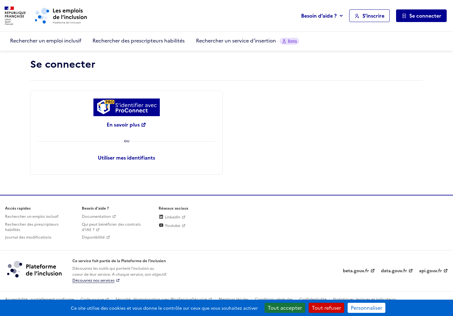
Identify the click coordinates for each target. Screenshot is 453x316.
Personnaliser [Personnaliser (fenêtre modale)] (366, 308)
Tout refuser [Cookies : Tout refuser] (326, 308)
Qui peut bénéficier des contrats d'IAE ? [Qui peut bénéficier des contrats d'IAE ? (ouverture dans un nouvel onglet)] (111, 227)
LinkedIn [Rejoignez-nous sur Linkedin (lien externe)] (169, 217)
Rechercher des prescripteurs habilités (138, 40)
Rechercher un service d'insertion (247, 41)
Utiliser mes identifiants (126, 157)
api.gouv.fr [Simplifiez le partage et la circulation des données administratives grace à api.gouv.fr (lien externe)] (430, 271)
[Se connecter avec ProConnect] (126, 107)
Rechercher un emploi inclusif (45, 40)
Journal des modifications (28, 237)
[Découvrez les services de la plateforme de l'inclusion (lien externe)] (35, 269)
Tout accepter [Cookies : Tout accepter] (285, 308)
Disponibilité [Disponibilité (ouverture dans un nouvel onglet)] (93, 237)
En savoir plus (123, 124)
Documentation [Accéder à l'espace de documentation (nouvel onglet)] (96, 216)
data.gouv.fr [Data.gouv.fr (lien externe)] (394, 271)
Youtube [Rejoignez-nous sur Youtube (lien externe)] (169, 226)
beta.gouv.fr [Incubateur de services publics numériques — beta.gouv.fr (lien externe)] (356, 271)
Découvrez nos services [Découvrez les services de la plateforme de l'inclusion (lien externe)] (93, 280)
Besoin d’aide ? (319, 16)
